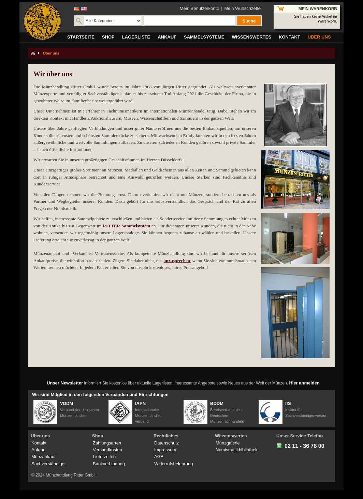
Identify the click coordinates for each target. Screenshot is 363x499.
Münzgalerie (228, 442)
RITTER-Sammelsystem (126, 225)
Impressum (165, 449)
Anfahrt (38, 449)
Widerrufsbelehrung (173, 463)
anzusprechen (177, 260)
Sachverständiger (48, 463)
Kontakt (38, 442)
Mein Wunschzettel (243, 8)
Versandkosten (107, 449)
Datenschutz (166, 442)
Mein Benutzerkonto (199, 8)
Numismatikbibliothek (237, 449)
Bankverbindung (109, 463)
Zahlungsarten (107, 442)
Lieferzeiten (104, 456)
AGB (158, 456)
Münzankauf (43, 456)
